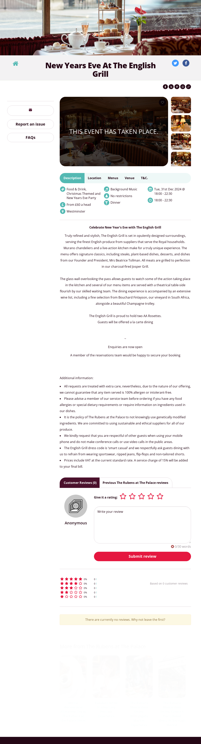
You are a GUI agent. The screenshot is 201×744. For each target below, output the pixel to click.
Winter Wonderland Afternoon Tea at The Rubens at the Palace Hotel (73, 712)
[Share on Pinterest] (176, 86)
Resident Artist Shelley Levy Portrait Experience (106, 709)
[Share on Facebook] (165, 86)
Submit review (142, 556)
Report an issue (30, 124)
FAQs (30, 137)
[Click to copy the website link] (188, 86)
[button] (97, 579)
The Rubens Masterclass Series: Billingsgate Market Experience (139, 714)
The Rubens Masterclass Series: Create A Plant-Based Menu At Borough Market (172, 714)
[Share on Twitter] (171, 86)
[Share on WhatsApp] (182, 86)
